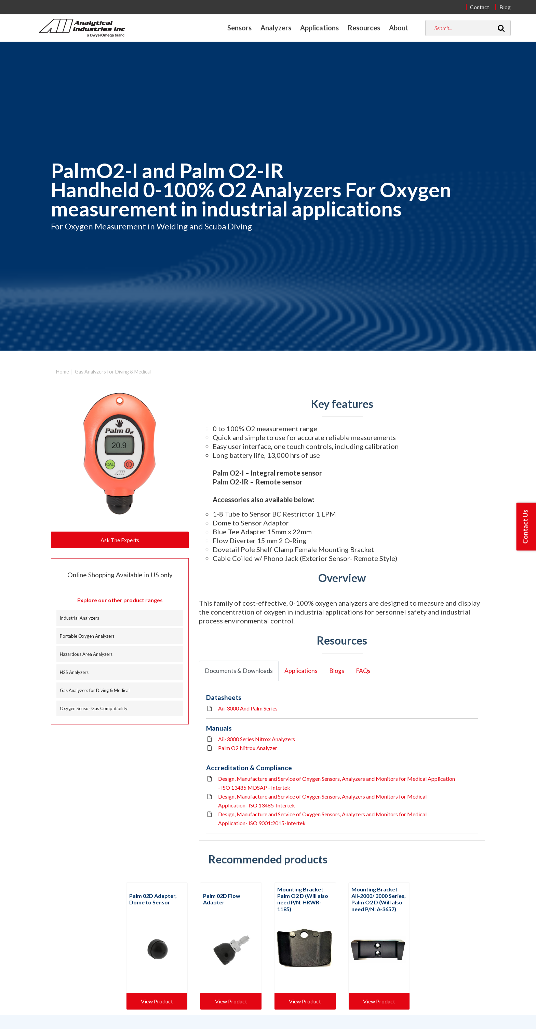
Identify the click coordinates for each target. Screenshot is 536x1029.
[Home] (82, 28)
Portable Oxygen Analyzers (87, 636)
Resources (364, 28)
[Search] (501, 28)
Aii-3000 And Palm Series (248, 708)
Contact (479, 7)
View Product (157, 1001)
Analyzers (275, 28)
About (398, 28)
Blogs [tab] (336, 670)
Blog (505, 7)
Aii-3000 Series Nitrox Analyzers (256, 739)
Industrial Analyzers (79, 618)
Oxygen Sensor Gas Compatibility (94, 708)
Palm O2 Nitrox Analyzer (247, 748)
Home (62, 372)
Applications (319, 28)
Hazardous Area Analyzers (86, 654)
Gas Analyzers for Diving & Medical (113, 372)
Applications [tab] (301, 670)
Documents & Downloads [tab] (239, 670)
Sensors (239, 28)
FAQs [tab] (363, 670)
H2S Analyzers (74, 672)
